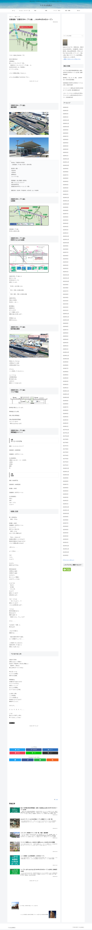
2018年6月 (65, 410)
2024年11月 (66, 162)
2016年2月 (65, 500)
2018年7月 (65, 407)
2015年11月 (66, 510)
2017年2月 (65, 462)
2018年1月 (65, 426)
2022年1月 (65, 271)
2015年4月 (65, 532)
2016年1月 (65, 503)
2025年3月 (65, 149)
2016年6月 (65, 487)
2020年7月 (65, 329)
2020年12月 (66, 313)
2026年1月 (65, 117)
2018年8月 (65, 403)
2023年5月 (65, 220)
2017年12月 (66, 429)
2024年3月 (65, 188)
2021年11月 (66, 278)
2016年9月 (65, 478)
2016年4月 (65, 494)
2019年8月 (65, 365)
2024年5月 (65, 181)
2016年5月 (65, 491)
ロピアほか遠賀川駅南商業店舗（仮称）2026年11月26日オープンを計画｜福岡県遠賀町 (73, 72)
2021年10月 (66, 281)
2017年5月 (65, 452)
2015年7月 (65, 523)
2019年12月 (66, 352)
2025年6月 (65, 139)
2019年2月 (65, 384)
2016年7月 (65, 484)
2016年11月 (66, 471)
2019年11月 (66, 355)
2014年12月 (66, 545)
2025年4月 (65, 146)
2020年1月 (65, 349)
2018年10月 (66, 397)
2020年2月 (65, 345)
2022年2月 (65, 268)
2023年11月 (66, 200)
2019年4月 (65, 378)
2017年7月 (65, 445)
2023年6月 (65, 217)
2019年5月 (65, 374)
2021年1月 (65, 310)
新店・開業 (12, 722)
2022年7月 (65, 252)
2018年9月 (65, 400)
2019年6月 (65, 371)
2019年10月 (66, 358)
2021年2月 (65, 307)
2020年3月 (65, 342)
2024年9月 (65, 168)
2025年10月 (66, 126)
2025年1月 (65, 155)
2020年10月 (66, 320)
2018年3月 (65, 420)
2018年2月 (65, 423)
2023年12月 (66, 197)
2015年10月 (66, 513)
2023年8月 (65, 210)
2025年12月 (66, 120)
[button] (82, 35)
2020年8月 (65, 326)
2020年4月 (65, 339)
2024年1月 (65, 194)
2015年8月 (65, 520)
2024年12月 (66, 159)
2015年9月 (65, 516)
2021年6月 (65, 294)
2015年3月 (65, 536)
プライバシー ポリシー (68, 560)
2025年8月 (65, 133)
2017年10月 (66, 436)
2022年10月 (66, 242)
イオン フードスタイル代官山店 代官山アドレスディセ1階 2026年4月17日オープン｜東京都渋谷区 (73, 95)
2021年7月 (65, 291)
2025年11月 (66, 123)
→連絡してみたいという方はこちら (72, 59)
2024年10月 (66, 165)
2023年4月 (65, 223)
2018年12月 (66, 391)
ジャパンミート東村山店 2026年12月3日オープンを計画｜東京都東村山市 (73, 89)
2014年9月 (65, 555)
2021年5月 (65, 297)
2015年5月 (65, 529)
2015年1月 (65, 542)
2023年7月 (65, 213)
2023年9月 (65, 207)
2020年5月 (65, 336)
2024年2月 (65, 191)
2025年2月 (65, 152)
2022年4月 (65, 262)
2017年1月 (65, 465)
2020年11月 (66, 316)
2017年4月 (65, 455)
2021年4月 (65, 300)
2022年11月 (66, 239)
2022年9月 (65, 246)
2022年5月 (65, 258)
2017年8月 (65, 442)
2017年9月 (65, 439)
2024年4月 (65, 184)
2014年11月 (66, 549)
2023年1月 (65, 233)
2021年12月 (66, 275)
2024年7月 (65, 175)
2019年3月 (65, 381)
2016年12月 (66, 468)
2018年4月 (65, 416)
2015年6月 (65, 526)
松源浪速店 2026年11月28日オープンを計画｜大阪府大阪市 (73, 84)
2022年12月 (66, 236)
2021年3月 (65, 304)
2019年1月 (65, 387)
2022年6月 (65, 255)
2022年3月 (65, 265)
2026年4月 (65, 107)
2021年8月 (65, 287)
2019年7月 (65, 368)
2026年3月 (65, 110)
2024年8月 (65, 171)
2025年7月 (65, 136)
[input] (73, 35)
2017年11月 (66, 432)
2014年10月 (66, 552)
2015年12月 (66, 507)
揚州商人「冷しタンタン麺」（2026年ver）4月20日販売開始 (72, 78)
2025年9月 (65, 129)
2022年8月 (65, 249)
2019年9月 (65, 362)
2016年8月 (65, 481)
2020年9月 (65, 323)
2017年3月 (65, 458)
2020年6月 (65, 333)
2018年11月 (66, 394)
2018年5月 (65, 413)
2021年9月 (65, 284)
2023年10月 (66, 204)
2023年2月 (65, 229)
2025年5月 (65, 142)
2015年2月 (65, 539)
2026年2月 (65, 113)
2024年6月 (65, 178)
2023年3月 (65, 226)
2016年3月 (65, 497)
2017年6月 (65, 449)
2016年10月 (66, 474)
